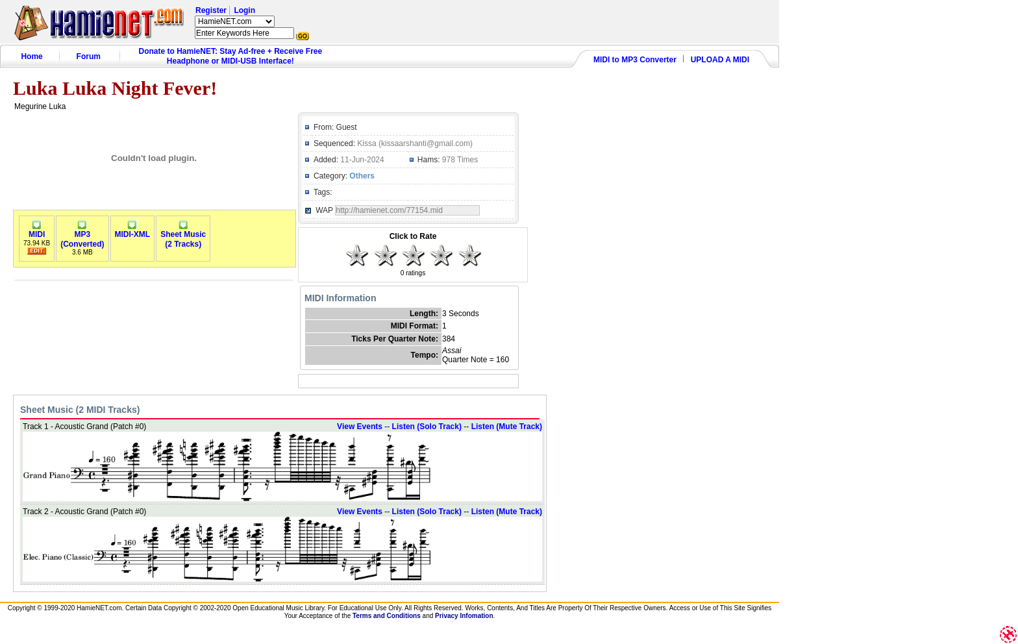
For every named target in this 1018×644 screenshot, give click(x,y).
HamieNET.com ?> (235, 21)
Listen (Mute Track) (506, 426)
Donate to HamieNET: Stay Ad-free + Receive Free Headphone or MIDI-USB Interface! (231, 56)
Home (31, 56)
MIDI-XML (133, 231)
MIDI (37, 231)
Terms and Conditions (387, 615)
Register (211, 10)
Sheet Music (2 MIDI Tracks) (80, 409)
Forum (89, 56)
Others (362, 175)
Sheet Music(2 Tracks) (183, 236)
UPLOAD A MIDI (720, 59)
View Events (359, 426)
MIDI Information (340, 298)
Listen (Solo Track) (427, 426)
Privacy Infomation (464, 615)
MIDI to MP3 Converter (635, 59)
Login (244, 10)
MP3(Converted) (82, 236)
